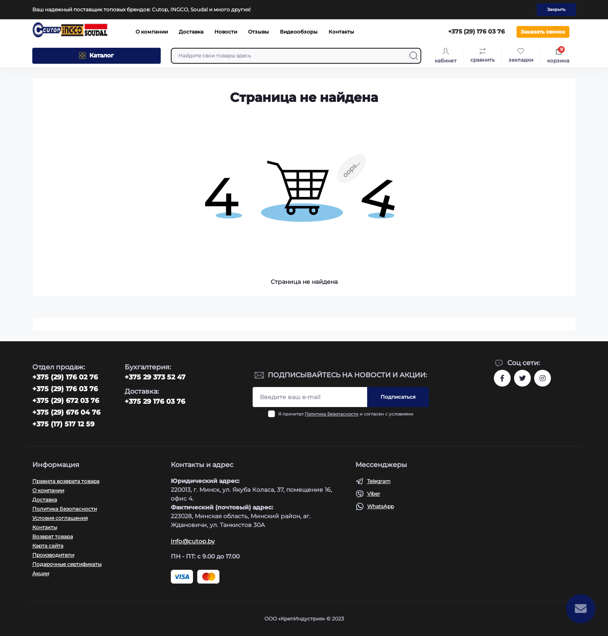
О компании (152, 32)
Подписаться (398, 397)
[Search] (413, 56)
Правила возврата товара (65, 481)
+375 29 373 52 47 (155, 377)
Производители (53, 555)
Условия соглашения (60, 518)
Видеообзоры (299, 32)
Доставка (191, 32)
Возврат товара (52, 536)
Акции (40, 573)
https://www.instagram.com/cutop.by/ (542, 378)
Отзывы (258, 32)
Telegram (379, 481)
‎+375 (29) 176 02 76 (65, 377)
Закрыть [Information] (556, 9)
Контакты (341, 32)
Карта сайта (47, 546)
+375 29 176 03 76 (155, 401)
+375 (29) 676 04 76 (66, 412)
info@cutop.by (193, 541)
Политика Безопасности (331, 414)
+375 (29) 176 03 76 (65, 389)
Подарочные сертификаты (67, 564)
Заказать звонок (543, 32)
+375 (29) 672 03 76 (65, 401)
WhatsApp (380, 506)
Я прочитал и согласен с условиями (345, 414)
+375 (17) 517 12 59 (63, 424)
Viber (373, 494)
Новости (225, 32)
